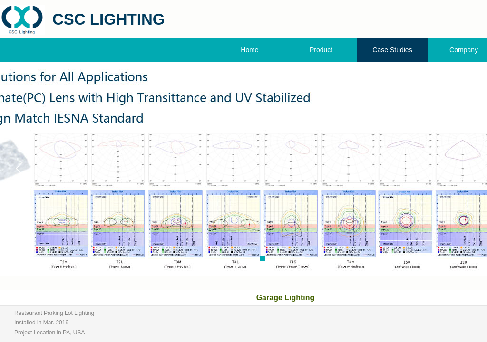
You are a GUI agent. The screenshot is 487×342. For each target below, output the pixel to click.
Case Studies (392, 50)
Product (321, 50)
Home (249, 50)
